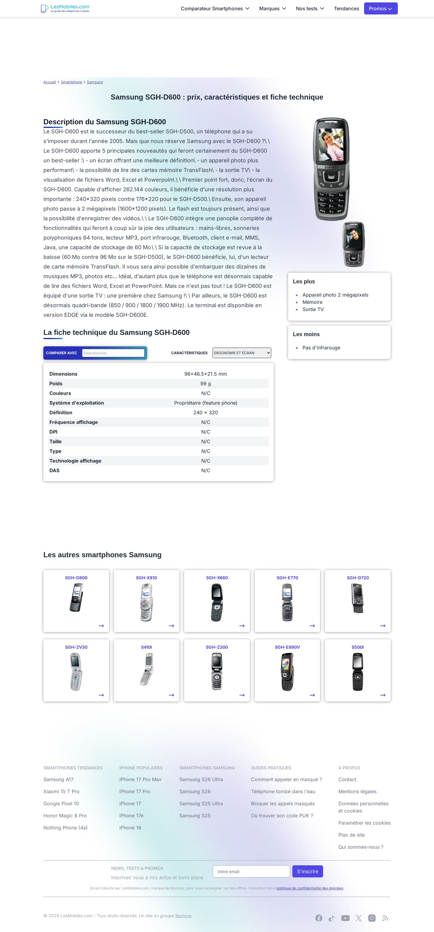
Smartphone (71, 82)
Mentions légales (357, 791)
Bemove (183, 915)
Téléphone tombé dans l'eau (283, 791)
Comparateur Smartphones (215, 8)
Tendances (346, 8)
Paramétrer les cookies (364, 823)
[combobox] (112, 353)
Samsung (95, 82)
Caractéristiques (189, 353)
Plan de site (351, 835)
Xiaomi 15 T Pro (61, 791)
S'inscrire (307, 871)
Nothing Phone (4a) (65, 828)
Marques (272, 8)
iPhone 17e (131, 816)
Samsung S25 (195, 816)
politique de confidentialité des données (309, 888)
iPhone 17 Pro (134, 791)
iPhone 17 (130, 803)
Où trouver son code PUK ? (282, 816)
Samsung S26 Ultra (201, 779)
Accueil (49, 82)
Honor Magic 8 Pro (65, 816)
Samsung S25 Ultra (201, 803)
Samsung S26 (195, 791)
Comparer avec (61, 353)
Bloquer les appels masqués (283, 803)
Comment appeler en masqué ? (286, 779)
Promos (380, 8)
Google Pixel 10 (61, 803)
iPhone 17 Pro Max (140, 779)
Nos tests (310, 8)
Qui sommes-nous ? (360, 847)
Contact (347, 779)
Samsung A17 (58, 779)
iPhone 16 (130, 828)
